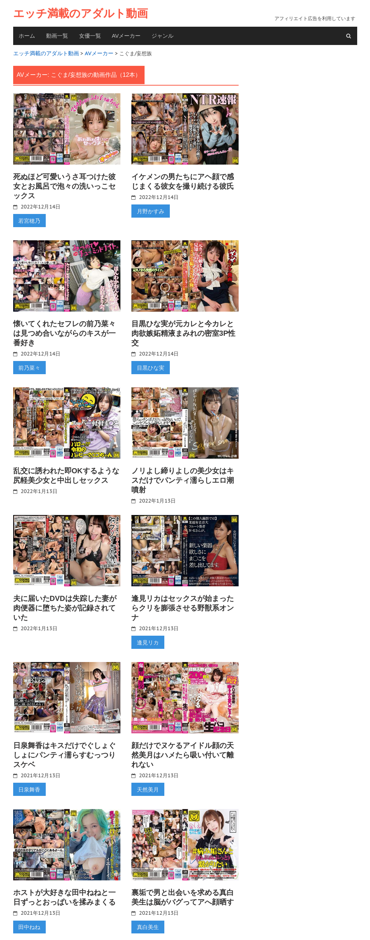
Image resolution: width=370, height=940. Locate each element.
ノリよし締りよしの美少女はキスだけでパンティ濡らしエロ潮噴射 (182, 477)
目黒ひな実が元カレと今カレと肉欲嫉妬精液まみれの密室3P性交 (183, 331)
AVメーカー (126, 36)
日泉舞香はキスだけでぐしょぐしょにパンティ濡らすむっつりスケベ (64, 750)
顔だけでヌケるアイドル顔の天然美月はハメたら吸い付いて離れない (182, 750)
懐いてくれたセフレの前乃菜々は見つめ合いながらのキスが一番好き (64, 331)
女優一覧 (90, 36)
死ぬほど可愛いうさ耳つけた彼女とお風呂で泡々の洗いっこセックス (64, 185)
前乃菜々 (28, 365)
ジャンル (162, 36)
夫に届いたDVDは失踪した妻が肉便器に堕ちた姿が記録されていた (64, 604)
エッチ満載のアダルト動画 (80, 13)
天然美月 (147, 784)
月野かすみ (149, 209)
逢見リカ (147, 638)
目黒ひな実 (149, 365)
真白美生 (147, 921)
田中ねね (28, 921)
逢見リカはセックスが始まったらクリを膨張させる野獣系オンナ (182, 604)
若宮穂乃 (28, 219)
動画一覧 (57, 36)
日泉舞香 (28, 784)
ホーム (27, 36)
